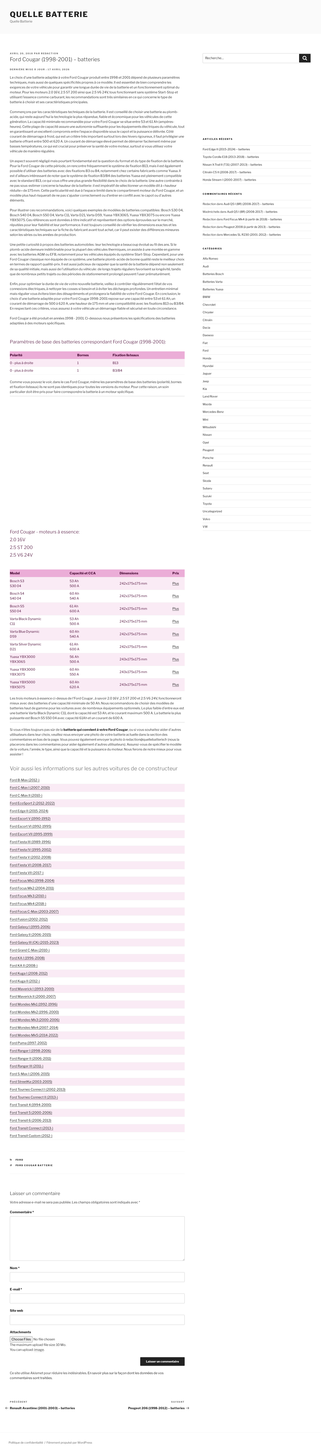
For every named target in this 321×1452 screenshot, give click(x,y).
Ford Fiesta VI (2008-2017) (30, 865)
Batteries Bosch (213, 274)
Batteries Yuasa (213, 289)
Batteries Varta (213, 281)
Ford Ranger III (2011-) (26, 1066)
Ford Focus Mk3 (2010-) (28, 896)
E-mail (16, 1289)
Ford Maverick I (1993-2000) (32, 989)
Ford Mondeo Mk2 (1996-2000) (34, 1012)
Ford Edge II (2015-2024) (29, 811)
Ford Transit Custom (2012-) (31, 1136)
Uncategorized (212, 511)
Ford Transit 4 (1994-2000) (30, 1105)
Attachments (20, 1332)
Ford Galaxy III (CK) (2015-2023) (34, 942)
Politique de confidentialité (26, 1442)
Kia (205, 388)
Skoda (207, 480)
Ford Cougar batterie (34, 1165)
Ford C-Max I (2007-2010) (30, 788)
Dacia (206, 327)
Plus (175, 583)
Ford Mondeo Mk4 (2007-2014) (34, 1028)
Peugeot (208, 450)
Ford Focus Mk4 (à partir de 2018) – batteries (253, 219)
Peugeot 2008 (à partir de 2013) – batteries (252, 227)
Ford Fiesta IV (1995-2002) (30, 850)
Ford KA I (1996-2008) (27, 958)
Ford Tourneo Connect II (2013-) (34, 1097)
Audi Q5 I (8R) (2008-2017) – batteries (249, 204)
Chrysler (208, 312)
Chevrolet (209, 304)
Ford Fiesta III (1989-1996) (30, 842)
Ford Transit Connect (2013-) (31, 1128)
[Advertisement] (97, 429)
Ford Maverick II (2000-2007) (33, 996)
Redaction (49, 53)
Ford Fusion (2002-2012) (29, 919)
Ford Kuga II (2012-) (25, 981)
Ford (20, 1159)
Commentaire (22, 1212)
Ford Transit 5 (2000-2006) (31, 1113)
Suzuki (207, 496)
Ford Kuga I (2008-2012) (29, 973)
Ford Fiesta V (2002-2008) (30, 857)
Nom (15, 1268)
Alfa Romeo (210, 258)
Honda (207, 358)
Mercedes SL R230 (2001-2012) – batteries (252, 234)
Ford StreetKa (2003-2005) (31, 1082)
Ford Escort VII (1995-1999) (31, 834)
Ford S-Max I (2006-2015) (30, 1074)
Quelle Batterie (49, 14)
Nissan (207, 434)
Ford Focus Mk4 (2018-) (28, 904)
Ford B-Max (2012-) (25, 780)
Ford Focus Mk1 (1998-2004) (32, 881)
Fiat (205, 343)
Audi (206, 266)
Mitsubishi (209, 427)
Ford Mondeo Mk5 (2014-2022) (34, 1035)
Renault (208, 465)
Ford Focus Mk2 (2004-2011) (32, 888)
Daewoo (208, 335)
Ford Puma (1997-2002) (28, 1043)
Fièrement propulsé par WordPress (69, 1442)
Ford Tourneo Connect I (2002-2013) (38, 1089)
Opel (206, 442)
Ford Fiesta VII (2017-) (27, 873)
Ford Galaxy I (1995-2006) (30, 927)
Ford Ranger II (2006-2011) (30, 1058)
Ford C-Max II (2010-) (26, 795)
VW (205, 526)
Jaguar (207, 373)
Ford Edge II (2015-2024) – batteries (226, 149)
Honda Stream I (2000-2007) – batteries (229, 179)
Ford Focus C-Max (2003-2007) (34, 911)
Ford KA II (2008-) (24, 966)
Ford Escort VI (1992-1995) (30, 826)
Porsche (208, 457)
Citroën (207, 320)
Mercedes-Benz (213, 411)
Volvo (206, 519)
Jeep (206, 381)
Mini (205, 419)
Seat (206, 473)
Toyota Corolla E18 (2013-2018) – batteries (231, 156)
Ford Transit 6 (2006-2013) (30, 1120)
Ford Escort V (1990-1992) (30, 818)
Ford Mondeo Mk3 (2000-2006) (35, 1020)
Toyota (207, 503)
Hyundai (208, 366)
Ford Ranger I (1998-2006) (30, 1051)
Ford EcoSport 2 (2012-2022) (32, 803)
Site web (16, 1311)
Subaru (207, 488)
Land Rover (210, 396)
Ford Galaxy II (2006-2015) (30, 935)
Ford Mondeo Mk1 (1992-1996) (34, 1004)
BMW (206, 297)
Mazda (207, 404)
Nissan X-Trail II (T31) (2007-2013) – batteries (232, 164)
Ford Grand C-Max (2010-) (30, 950)
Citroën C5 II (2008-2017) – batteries (227, 172)
